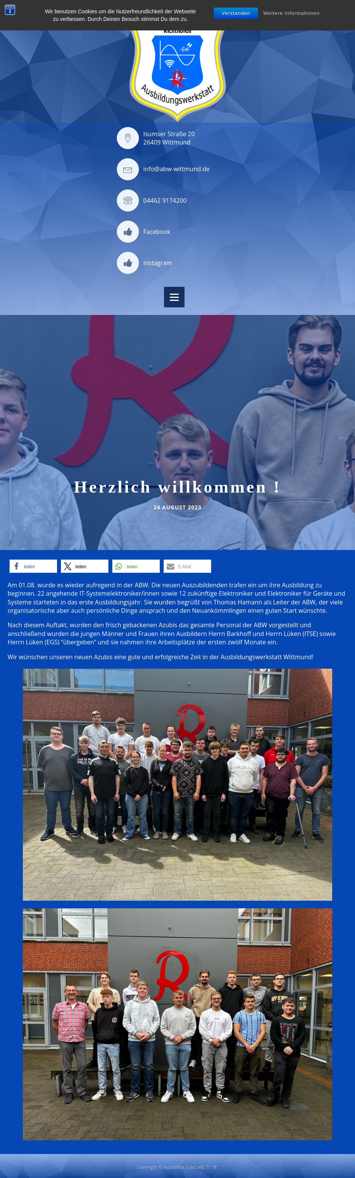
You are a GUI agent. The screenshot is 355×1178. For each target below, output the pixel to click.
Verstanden (235, 13)
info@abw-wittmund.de (176, 169)
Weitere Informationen (291, 13)
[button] (33, 566)
